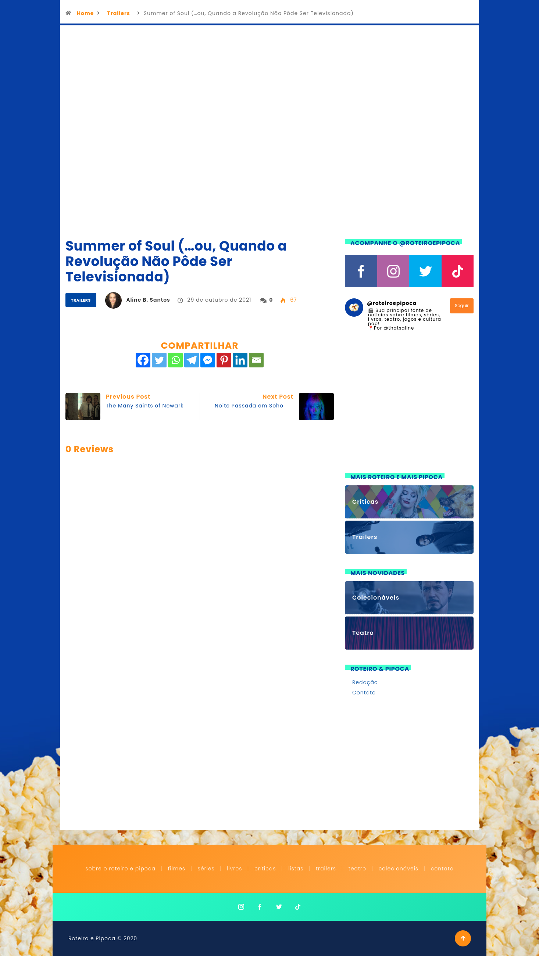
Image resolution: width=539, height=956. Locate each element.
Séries (207, 868)
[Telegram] (191, 360)
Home (85, 13)
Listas (295, 868)
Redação (365, 682)
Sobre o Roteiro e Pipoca (120, 868)
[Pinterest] (224, 360)
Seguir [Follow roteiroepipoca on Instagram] (462, 305)
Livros (234, 868)
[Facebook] (143, 360)
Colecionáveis (398, 868)
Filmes (176, 868)
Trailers (118, 13)
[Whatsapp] (175, 360)
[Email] (256, 360)
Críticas (265, 868)
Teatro (357, 868)
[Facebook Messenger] (207, 360)
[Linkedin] (240, 360)
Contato (364, 692)
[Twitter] (159, 360)
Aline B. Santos (148, 299)
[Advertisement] (409, 406)
